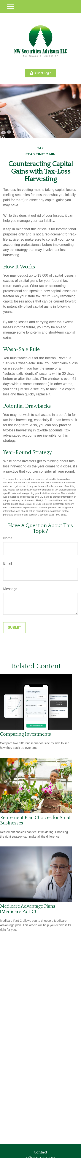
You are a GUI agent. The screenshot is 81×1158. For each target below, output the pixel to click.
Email (7, 563)
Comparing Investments (25, 734)
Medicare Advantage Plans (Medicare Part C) (27, 909)
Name (8, 538)
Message (10, 589)
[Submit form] (14, 627)
